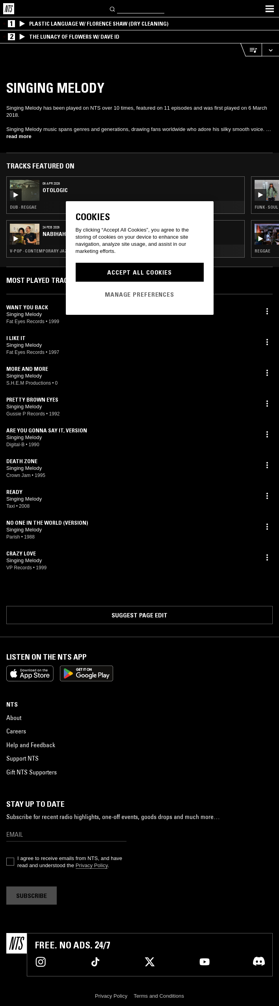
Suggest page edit (139, 615)
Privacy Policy (92, 865)
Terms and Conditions (159, 996)
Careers (16, 731)
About (13, 718)
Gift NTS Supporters (31, 772)
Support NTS (22, 758)
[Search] (112, 8)
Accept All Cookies (139, 272)
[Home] (8, 8)
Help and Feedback (30, 745)
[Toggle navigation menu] (269, 8)
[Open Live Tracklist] (251, 49)
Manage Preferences (139, 294)
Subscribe (31, 895)
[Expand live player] (270, 49)
